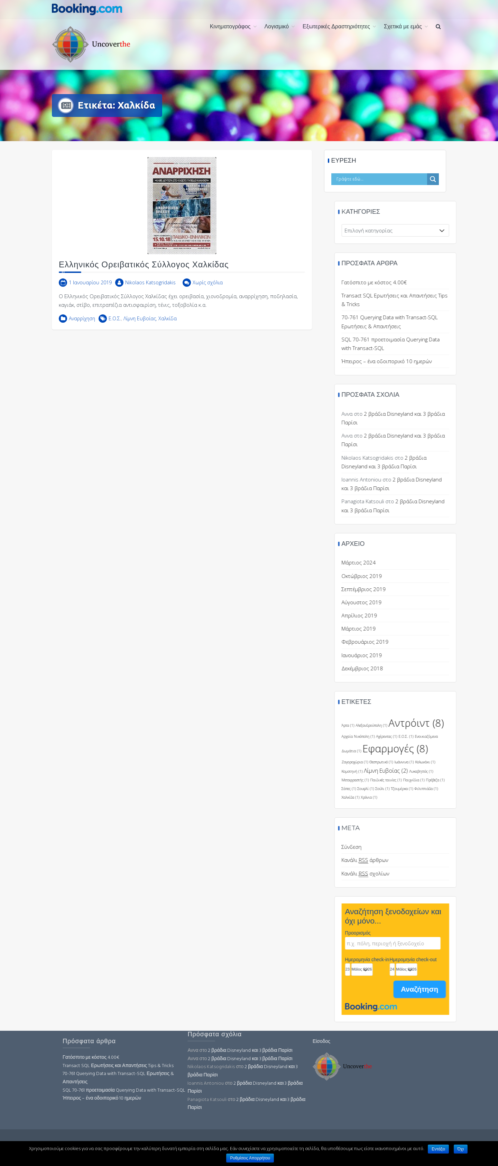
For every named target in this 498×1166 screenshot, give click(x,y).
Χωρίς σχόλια (208, 289)
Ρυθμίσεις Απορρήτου (250, 1158)
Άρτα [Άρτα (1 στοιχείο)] (419, 725)
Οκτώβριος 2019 (433, 575)
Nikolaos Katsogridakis (150, 289)
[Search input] (385, 179)
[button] (438, 27)
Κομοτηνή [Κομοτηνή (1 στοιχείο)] (423, 771)
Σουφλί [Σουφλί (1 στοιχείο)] (436, 788)
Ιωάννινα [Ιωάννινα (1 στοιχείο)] (475, 762)
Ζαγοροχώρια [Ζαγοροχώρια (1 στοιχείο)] (426, 762)
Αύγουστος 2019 (433, 602)
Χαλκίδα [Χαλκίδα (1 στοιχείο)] (422, 797)
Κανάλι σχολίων (436, 873)
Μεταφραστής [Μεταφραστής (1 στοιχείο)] (426, 780)
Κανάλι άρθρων (436, 860)
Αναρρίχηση (82, 325)
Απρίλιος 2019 (430, 615)
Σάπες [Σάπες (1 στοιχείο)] (420, 788)
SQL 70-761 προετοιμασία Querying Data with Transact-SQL (195, 1090)
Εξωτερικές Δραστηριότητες (336, 26)
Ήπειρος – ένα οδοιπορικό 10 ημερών (173, 1098)
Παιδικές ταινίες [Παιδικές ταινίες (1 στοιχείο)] (457, 780)
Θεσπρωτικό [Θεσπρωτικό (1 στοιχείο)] (452, 762)
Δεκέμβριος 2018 (433, 668)
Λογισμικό (277, 26)
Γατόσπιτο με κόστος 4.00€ (445, 282)
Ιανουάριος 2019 (433, 655)
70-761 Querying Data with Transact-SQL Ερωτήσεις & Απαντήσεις (190, 1078)
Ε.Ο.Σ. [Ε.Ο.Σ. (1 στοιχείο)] (477, 736)
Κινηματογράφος (230, 26)
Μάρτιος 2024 (430, 562)
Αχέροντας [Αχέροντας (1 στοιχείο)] (457, 736)
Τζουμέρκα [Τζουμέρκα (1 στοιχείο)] (473, 788)
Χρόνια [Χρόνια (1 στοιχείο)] (440, 797)
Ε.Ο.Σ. (115, 325)
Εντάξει (438, 1149)
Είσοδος (249, 1042)
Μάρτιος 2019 (430, 628)
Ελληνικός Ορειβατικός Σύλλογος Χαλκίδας (144, 272)
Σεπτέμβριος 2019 (435, 589)
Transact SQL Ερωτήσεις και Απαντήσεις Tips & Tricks (189, 1066)
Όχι (461, 1149)
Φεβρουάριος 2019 (436, 641)
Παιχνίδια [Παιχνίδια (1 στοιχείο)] (485, 780)
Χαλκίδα (167, 325)
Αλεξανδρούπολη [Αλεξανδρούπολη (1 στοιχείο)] (442, 725)
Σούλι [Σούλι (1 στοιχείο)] (453, 788)
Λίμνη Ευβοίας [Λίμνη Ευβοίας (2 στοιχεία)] (457, 770)
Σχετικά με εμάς (403, 26)
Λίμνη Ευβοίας (139, 325)
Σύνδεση (423, 846)
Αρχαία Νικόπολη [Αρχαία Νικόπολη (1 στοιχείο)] (429, 736)
